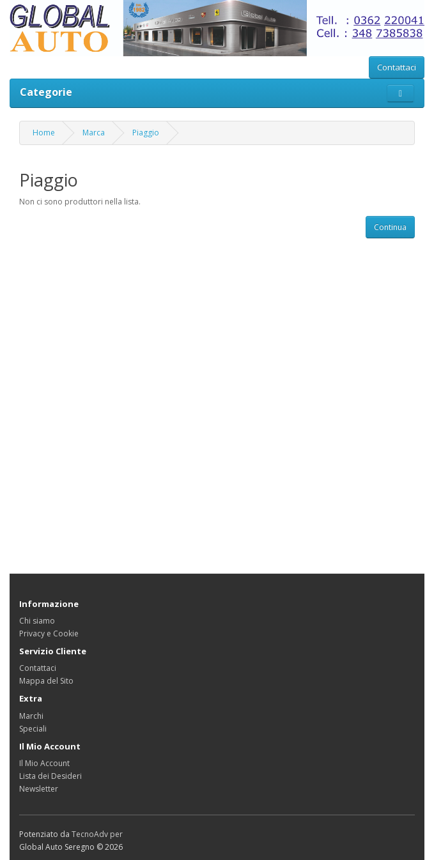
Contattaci (396, 67)
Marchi (31, 715)
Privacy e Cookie (49, 633)
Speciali (33, 728)
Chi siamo (37, 620)
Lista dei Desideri (50, 776)
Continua (390, 227)
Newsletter (38, 788)
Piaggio (145, 132)
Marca (93, 132)
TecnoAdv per (97, 834)
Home (44, 132)
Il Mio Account (44, 763)
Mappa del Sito (46, 680)
